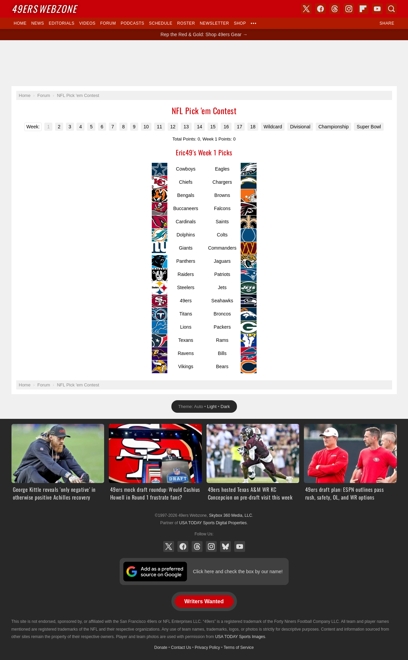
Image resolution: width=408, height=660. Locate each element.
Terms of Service (238, 647)
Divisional (300, 126)
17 (239, 126)
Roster (186, 23)
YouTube (239, 546)
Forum (108, 23)
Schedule (160, 23)
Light (212, 406)
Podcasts (132, 23)
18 (253, 126)
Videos (87, 23)
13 (186, 126)
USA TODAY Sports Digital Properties (213, 523)
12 (173, 126)
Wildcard (273, 126)
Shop (240, 23)
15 (213, 126)
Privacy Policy (207, 647)
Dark (225, 406)
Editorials (61, 23)
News (37, 23)
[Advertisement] (204, 63)
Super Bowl (369, 126)
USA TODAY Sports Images (240, 636)
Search (391, 8)
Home (20, 23)
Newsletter (214, 23)
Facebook (182, 546)
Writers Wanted (203, 601)
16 (226, 126)
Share (387, 23)
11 (159, 126)
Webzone (44, 9)
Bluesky (225, 546)
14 (199, 126)
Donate (160, 647)
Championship (333, 126)
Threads (197, 546)
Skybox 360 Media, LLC (230, 515)
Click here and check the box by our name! (238, 571)
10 (146, 126)
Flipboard (363, 8)
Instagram (211, 546)
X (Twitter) (168, 546)
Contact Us (181, 647)
